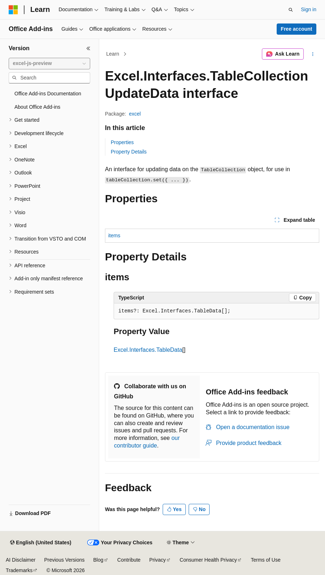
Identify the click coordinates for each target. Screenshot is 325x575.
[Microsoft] (13, 9)
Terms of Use (265, 560)
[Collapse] (88, 48)
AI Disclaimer (20, 560)
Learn (112, 54)
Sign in (308, 9)
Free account (296, 29)
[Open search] (291, 9)
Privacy (157, 560)
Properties (122, 142)
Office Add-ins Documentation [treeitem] (47, 93)
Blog (98, 560)
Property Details (129, 152)
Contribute (129, 560)
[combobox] (49, 63)
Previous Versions (64, 560)
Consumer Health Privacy (208, 560)
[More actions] (313, 54)
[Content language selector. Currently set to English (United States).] (40, 543)
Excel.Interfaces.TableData (148, 350)
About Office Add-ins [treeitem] (37, 107)
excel (135, 114)
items (114, 235)
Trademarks (19, 570)
